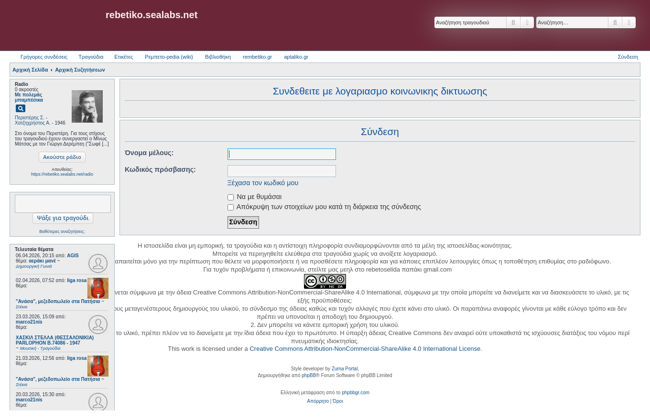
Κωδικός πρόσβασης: (160, 169)
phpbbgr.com (355, 392)
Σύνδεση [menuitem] (628, 57)
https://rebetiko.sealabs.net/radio (62, 174)
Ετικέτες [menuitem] (123, 57)
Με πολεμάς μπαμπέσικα (29, 97)
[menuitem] (318, 401)
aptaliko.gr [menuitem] (296, 57)
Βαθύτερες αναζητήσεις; (62, 231)
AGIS (72, 255)
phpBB (309, 375)
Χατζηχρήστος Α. (33, 123)
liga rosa (77, 280)
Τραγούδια (90, 57)
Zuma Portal (345, 368)
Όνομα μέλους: (149, 153)
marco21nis (29, 322)
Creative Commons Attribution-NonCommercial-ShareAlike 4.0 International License (364, 348)
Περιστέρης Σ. (29, 117)
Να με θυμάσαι (255, 196)
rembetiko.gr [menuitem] (257, 57)
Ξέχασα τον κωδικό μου (263, 183)
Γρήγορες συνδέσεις (44, 57)
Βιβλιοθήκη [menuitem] (218, 57)
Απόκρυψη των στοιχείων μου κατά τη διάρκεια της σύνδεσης (324, 206)
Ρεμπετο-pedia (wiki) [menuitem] (169, 57)
